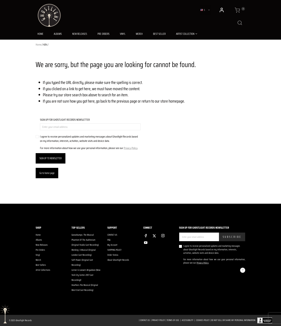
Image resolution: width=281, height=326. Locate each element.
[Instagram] (162, 235)
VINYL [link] (122, 34)
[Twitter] (154, 235)
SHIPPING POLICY (114, 250)
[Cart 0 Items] (237, 10)
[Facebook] (145, 235)
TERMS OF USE (173, 320)
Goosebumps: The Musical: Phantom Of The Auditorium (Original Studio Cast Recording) (85, 240)
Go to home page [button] (46, 173)
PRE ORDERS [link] (103, 34)
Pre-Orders (40, 250)
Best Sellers (41, 265)
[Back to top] (242, 270)
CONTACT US (112, 235)
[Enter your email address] (90, 126)
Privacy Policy (130, 148)
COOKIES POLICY (202, 320)
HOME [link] (40, 34)
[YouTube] (145, 242)
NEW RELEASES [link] (79, 34)
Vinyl (38, 255)
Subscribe (232, 237)
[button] (222, 10)
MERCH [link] (139, 34)
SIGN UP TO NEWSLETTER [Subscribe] (50, 158)
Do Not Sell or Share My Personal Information (233, 320)
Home (38, 44)
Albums (39, 240)
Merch (38, 260)
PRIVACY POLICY (158, 320)
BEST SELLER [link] (159, 34)
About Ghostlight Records (118, 260)
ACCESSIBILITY (187, 320)
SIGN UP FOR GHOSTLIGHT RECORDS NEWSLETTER (65, 120)
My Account (112, 245)
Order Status (112, 255)
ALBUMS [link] (58, 34)
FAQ (108, 240)
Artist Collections (43, 270)
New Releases (42, 245)
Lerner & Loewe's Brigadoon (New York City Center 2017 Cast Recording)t (86, 275)
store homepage (172, 101)
